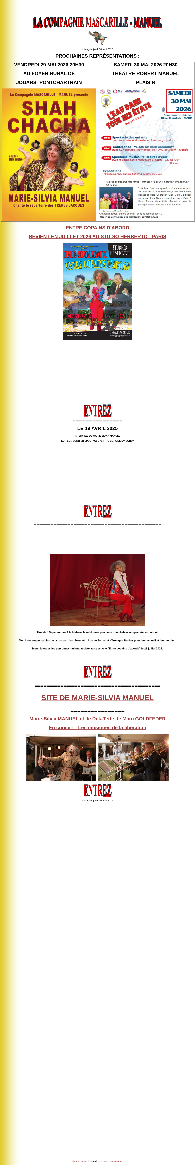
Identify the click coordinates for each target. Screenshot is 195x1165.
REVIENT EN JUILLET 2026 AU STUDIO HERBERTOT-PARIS (97, 236)
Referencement (80, 1161)
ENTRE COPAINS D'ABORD (97, 227)
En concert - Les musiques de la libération (97, 727)
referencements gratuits (110, 1161)
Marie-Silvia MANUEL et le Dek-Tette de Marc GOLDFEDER (97, 718)
